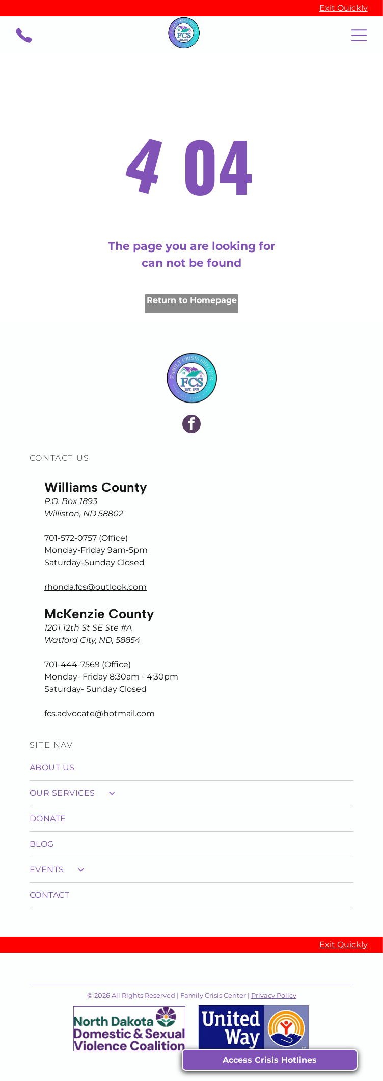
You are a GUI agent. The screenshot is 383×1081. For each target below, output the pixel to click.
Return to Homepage (192, 300)
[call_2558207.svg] (24, 40)
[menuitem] (192, 768)
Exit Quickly (343, 8)
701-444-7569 (72, 664)
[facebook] (191, 425)
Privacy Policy (273, 995)
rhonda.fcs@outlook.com (95, 587)
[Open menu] (359, 35)
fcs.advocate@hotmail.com (99, 713)
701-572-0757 (70, 538)
